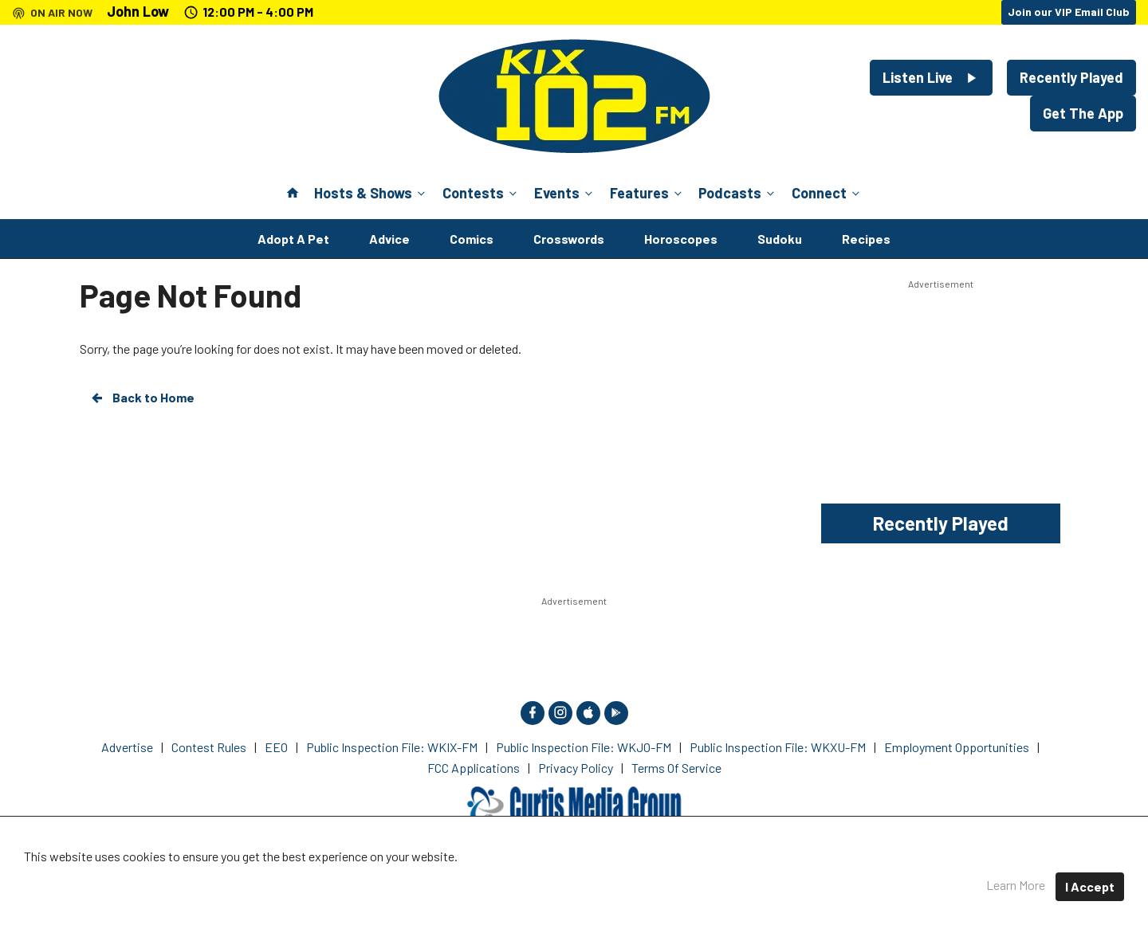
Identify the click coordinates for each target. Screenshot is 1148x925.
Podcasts (737, 193)
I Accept (1090, 886)
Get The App (1083, 113)
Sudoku (779, 238)
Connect (827, 193)
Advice (389, 238)
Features (647, 193)
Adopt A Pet (293, 238)
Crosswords (568, 238)
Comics (471, 238)
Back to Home (142, 398)
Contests (481, 193)
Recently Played (1071, 77)
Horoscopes (681, 238)
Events (565, 193)
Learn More (1015, 884)
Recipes (866, 238)
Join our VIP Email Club (1069, 11)
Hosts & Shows (371, 193)
